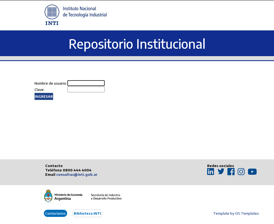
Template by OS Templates (236, 213)
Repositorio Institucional (137, 43)
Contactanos (55, 213)
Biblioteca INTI (87, 213)
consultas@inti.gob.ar (77, 174)
